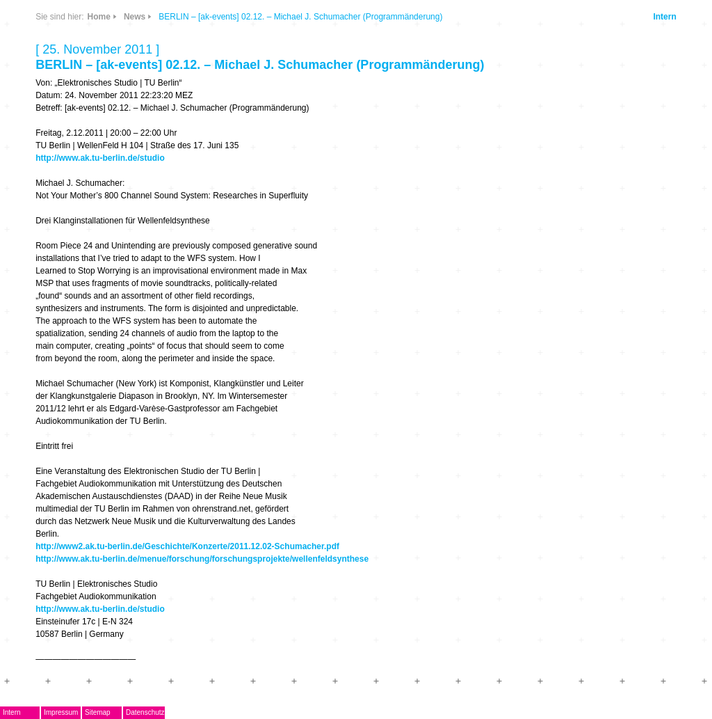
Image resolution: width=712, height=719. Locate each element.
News (134, 17)
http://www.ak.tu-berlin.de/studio (100, 158)
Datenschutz (145, 712)
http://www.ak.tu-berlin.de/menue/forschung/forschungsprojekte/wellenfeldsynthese (202, 559)
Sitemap (98, 712)
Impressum (61, 712)
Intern (664, 17)
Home (99, 17)
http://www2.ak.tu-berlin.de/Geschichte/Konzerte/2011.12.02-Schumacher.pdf (187, 546)
